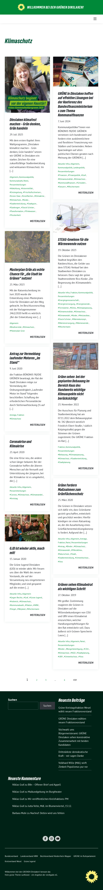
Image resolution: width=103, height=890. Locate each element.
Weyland (21, 609)
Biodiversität (16, 327)
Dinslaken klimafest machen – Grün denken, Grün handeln (25, 124)
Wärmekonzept (79, 319)
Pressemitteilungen (18, 184)
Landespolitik (78, 167)
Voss (61, 561)
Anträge (13, 415)
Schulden (81, 183)
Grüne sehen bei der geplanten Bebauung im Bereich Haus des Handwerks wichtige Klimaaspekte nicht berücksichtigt (74, 387)
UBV (61, 656)
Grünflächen (28, 196)
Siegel (13, 609)
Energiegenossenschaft (69, 300)
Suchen (12, 700)
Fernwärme (64, 308)
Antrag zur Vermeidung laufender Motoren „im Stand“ (25, 358)
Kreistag (14, 498)
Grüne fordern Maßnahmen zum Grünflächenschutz (70, 489)
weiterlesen (37, 221)
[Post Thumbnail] (27, 84)
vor (75, 680)
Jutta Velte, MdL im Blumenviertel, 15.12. (50, 806)
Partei (25, 181)
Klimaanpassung (85, 308)
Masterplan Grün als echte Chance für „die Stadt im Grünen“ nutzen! (27, 273)
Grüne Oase (16, 196)
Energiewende (83, 304)
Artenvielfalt (27, 188)
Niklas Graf (18, 784)
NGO (74, 653)
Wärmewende (82, 323)
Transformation (17, 211)
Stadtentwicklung (18, 203)
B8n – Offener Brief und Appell (44, 784)
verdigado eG (51, 875)
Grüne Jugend (36, 597)
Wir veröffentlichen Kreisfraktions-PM (48, 799)
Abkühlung (15, 188)
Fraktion (74, 292)
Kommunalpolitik (26, 177)
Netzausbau (84, 315)
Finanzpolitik (74, 175)
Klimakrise (39, 196)
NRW (36, 605)
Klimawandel (64, 315)
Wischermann (73, 186)
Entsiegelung (16, 192)
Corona (14, 494)
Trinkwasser (30, 211)
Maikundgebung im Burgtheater (45, 791)
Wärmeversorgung (66, 323)
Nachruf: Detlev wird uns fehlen (47, 813)
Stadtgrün (32, 203)
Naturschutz (64, 554)
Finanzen (63, 175)
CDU (87, 649)
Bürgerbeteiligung (74, 649)
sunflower (25, 875)
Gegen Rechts (16, 597)
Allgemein (14, 177)
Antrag (62, 546)
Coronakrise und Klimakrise (21, 443)
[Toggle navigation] (95, 18)
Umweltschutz (82, 557)
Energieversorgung (67, 304)
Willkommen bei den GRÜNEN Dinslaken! (55, 7)
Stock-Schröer (28, 207)
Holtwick (14, 601)
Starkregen (15, 207)
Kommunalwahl (16, 181)
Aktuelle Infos (64, 164)
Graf (84, 175)
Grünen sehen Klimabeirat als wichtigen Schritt (75, 586)
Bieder (70, 546)
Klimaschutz (16, 200)
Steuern (62, 186)
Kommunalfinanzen (67, 183)
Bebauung (63, 454)
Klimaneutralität (66, 179)
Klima (73, 308)
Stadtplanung (64, 462)
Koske (25, 200)
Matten (29, 605)
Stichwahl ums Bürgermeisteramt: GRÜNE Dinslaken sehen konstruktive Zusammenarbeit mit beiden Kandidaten (74, 737)
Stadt (73, 554)
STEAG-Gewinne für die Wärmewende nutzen (73, 241)
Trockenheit (16, 215)
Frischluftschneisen (32, 192)
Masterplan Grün (18, 331)
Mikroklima (77, 550)
